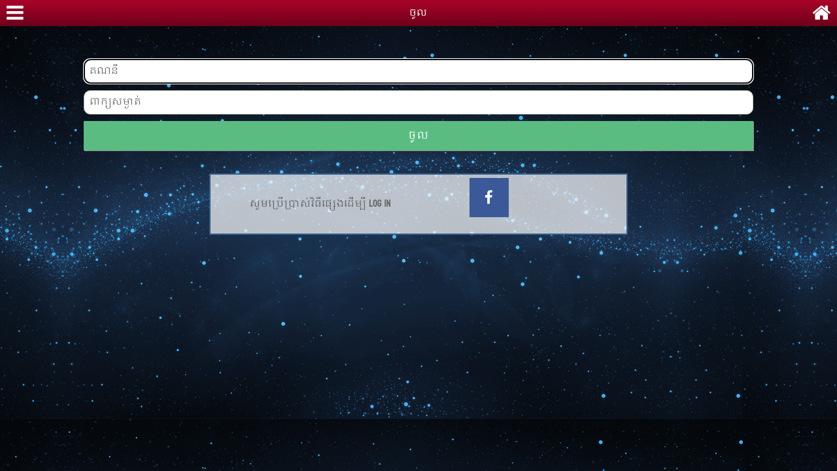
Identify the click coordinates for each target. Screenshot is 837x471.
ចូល (418, 136)
